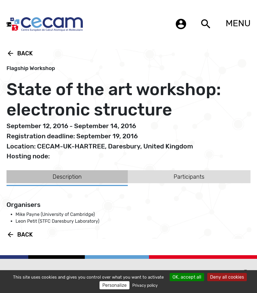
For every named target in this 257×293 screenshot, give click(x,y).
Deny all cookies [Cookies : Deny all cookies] (227, 277)
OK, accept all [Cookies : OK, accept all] (186, 277)
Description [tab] (67, 176)
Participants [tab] (189, 176)
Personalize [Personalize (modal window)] (114, 285)
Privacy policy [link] (145, 285)
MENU (238, 23)
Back (20, 53)
